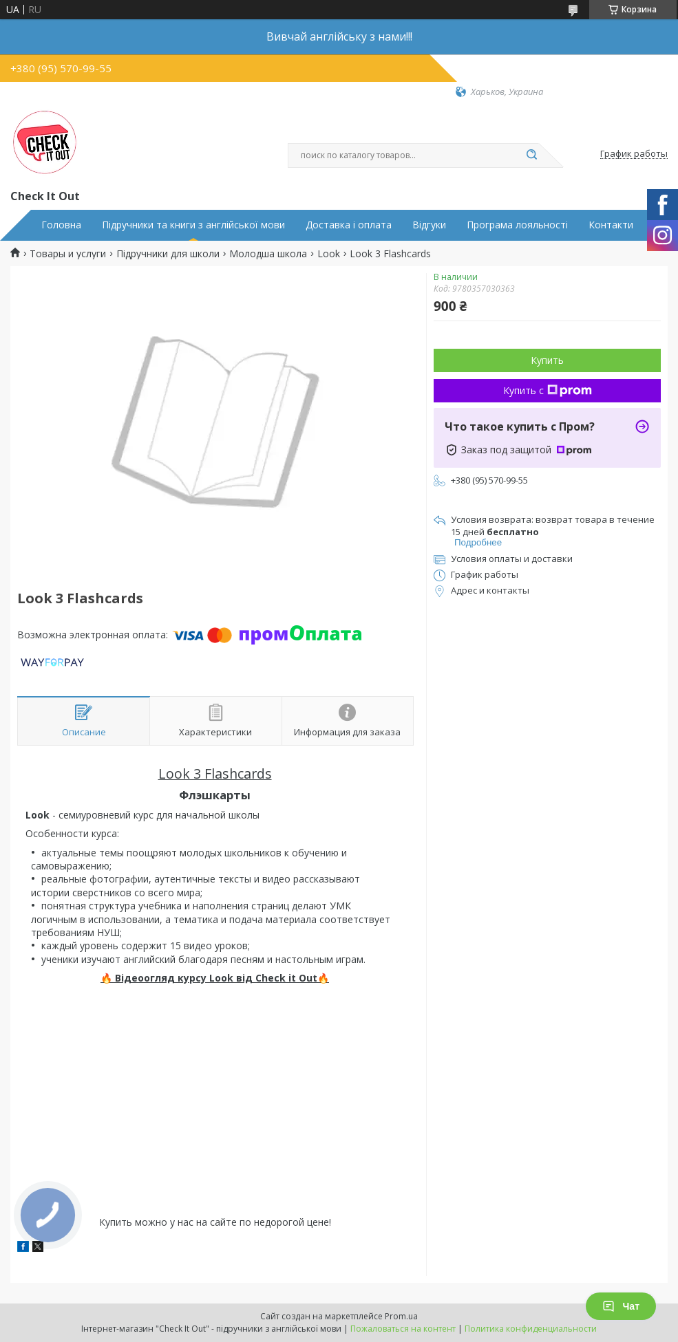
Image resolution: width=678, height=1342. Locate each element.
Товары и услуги (68, 254)
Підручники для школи (168, 254)
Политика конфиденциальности (531, 1328)
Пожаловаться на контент (403, 1328)
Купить (547, 360)
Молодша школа (268, 254)
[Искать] (532, 155)
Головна (61, 225)
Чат (620, 1306)
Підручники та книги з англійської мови (193, 225)
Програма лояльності (517, 225)
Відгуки (429, 225)
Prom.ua (401, 1316)
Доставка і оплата (349, 225)
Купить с (547, 390)
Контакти (611, 225)
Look (328, 254)
